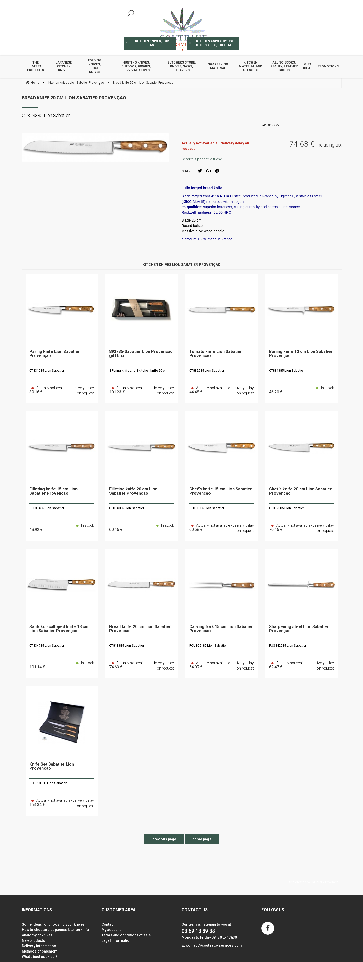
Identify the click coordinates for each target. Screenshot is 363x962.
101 (37, 667)
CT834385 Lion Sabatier (126, 508)
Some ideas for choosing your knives (53, 924)
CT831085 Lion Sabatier (46, 370)
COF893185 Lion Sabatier (48, 783)
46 (275, 392)
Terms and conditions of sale (126, 935)
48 (36, 529)
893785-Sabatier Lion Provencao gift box (141, 354)
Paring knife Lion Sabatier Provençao (54, 354)
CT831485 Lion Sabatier (46, 508)
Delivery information (39, 946)
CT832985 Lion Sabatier (206, 370)
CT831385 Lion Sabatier (286, 370)
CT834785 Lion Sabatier (46, 645)
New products (33, 940)
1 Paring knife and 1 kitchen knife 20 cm (138, 370)
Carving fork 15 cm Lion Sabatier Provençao (221, 629)
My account (111, 930)
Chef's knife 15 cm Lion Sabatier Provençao (220, 491)
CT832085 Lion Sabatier (286, 508)
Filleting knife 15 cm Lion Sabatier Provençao (53, 491)
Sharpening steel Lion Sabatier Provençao (299, 629)
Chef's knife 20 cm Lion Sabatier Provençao (300, 491)
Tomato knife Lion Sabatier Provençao (215, 354)
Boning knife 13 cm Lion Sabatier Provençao (301, 354)
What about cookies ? (39, 957)
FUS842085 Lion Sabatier (287, 645)
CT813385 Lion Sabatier (126, 645)
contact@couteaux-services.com (214, 945)
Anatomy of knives (37, 935)
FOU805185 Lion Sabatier (208, 645)
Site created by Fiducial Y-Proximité (313, 882)
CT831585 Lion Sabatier (206, 508)
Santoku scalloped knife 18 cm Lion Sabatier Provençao (59, 629)
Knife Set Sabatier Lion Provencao (51, 766)
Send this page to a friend (202, 159)
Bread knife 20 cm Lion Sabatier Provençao (74, 97)
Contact (108, 924)
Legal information (116, 940)
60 (116, 529)
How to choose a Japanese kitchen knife (55, 930)
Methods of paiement (39, 951)
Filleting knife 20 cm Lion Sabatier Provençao (133, 491)
